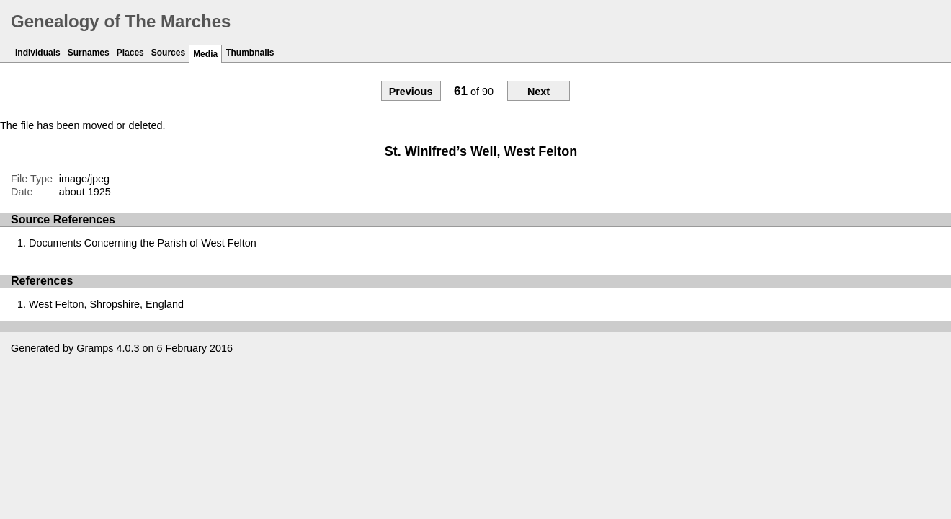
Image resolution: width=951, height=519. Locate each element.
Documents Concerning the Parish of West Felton (142, 243)
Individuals (38, 53)
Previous (411, 91)
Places (130, 53)
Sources (168, 53)
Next (538, 91)
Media (205, 54)
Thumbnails (250, 53)
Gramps (94, 348)
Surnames (89, 53)
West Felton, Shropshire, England (106, 304)
